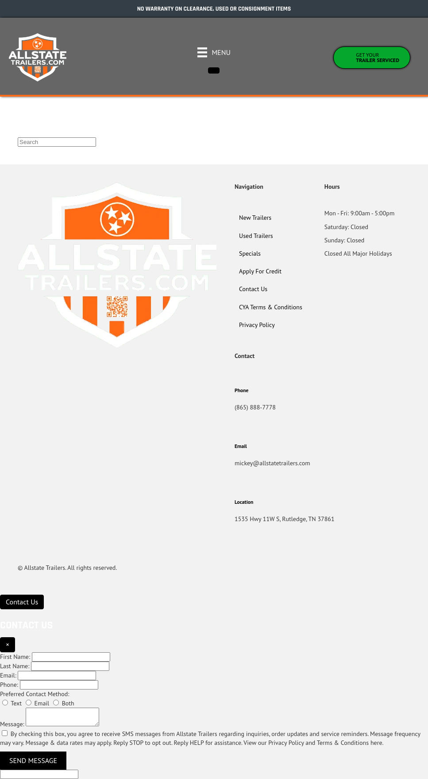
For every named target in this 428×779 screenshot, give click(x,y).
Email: (8, 675)
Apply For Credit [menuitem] (260, 271)
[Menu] (214, 52)
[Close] (214, 70)
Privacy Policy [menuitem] (257, 325)
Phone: (9, 685)
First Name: (15, 657)
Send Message (33, 760)
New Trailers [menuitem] (255, 218)
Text (12, 703)
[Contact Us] (22, 602)
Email (37, 703)
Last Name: (14, 666)
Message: (12, 724)
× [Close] (7, 644)
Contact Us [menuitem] (253, 289)
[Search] (57, 142)
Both (63, 703)
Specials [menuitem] (250, 253)
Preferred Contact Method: (34, 694)
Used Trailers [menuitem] (256, 236)
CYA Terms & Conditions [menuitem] (270, 307)
